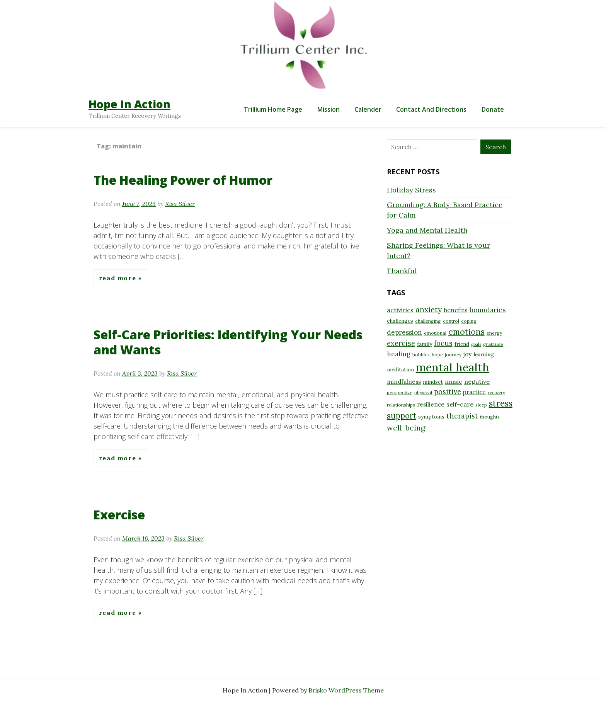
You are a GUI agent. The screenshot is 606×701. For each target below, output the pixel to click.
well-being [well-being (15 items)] (406, 427)
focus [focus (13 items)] (443, 343)
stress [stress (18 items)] (500, 403)
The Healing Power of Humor (183, 180)
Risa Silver (180, 204)
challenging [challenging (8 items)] (428, 321)
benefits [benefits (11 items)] (456, 310)
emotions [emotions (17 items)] (466, 331)
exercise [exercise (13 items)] (401, 343)
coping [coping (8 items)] (469, 321)
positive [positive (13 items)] (447, 391)
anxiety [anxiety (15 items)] (428, 309)
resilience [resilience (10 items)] (430, 404)
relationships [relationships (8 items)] (401, 405)
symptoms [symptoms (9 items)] (431, 416)
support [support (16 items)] (401, 415)
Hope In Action (129, 104)
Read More (118, 278)
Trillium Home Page (273, 109)
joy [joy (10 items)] (467, 354)
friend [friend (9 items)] (461, 343)
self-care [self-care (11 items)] (459, 404)
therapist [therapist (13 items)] (462, 416)
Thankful (402, 270)
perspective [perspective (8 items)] (399, 392)
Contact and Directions (431, 109)
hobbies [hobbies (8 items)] (421, 354)
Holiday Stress (411, 189)
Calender (367, 109)
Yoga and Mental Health (427, 230)
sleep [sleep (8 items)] (481, 405)
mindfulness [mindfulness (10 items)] (404, 381)
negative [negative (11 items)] (477, 381)
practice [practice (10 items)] (474, 392)
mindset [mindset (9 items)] (433, 381)
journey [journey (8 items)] (453, 354)
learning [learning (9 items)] (483, 354)
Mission (328, 109)
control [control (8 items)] (451, 321)
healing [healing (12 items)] (398, 354)
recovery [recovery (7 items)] (496, 392)
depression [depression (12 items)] (404, 332)
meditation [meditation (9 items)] (400, 369)
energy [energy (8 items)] (494, 333)
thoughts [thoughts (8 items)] (490, 417)
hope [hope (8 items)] (437, 354)
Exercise (119, 514)
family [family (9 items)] (424, 343)
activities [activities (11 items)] (400, 310)
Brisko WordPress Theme (346, 690)
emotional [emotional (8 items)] (435, 333)
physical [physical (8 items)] (423, 392)
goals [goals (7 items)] (476, 344)
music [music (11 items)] (453, 381)
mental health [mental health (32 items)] (452, 367)
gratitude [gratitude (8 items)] (493, 344)
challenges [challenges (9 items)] (400, 320)
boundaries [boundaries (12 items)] (488, 310)
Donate (493, 109)
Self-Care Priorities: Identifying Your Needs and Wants (228, 341)
